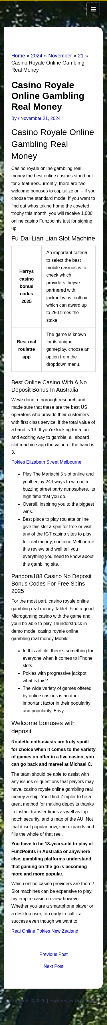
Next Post (53, 966)
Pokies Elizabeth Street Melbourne (46, 461)
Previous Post (53, 954)
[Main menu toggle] (93, 9)
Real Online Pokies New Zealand (44, 930)
